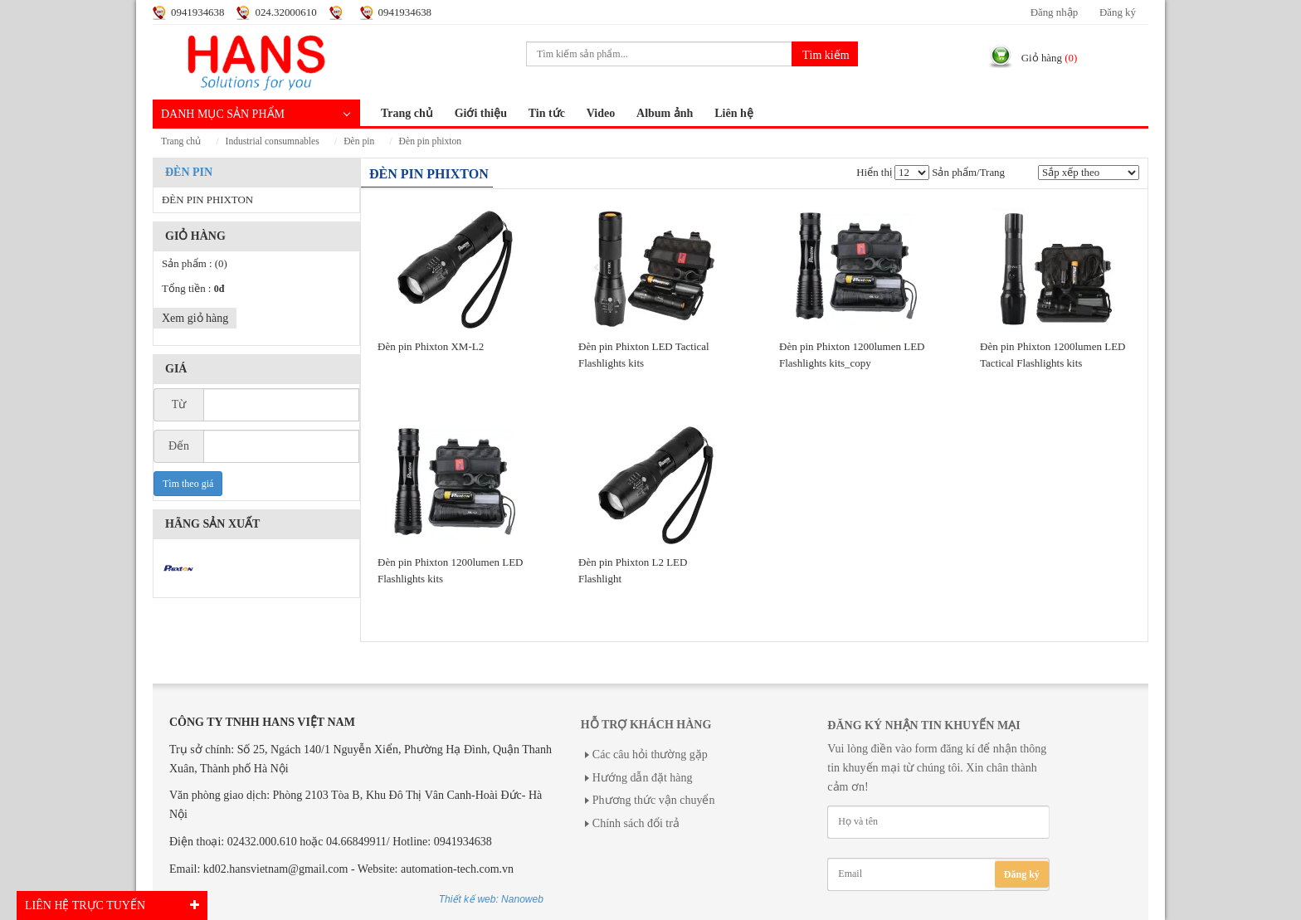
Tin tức (547, 113)
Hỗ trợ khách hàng (646, 724)
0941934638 (197, 12)
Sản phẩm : (194, 264)
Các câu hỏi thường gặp (650, 754)
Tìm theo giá (188, 483)
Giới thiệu (481, 113)
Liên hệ (733, 113)
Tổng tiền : (193, 288)
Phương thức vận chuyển (653, 800)
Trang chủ (407, 113)
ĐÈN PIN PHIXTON (430, 141)
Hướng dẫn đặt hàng (642, 778)
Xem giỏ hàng (195, 318)
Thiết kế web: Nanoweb (491, 899)
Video (601, 113)
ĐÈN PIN (359, 141)
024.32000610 (285, 12)
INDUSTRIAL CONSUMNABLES (272, 141)
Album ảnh (664, 113)
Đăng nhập (1054, 12)
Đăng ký (1117, 12)
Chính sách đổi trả (636, 823)
